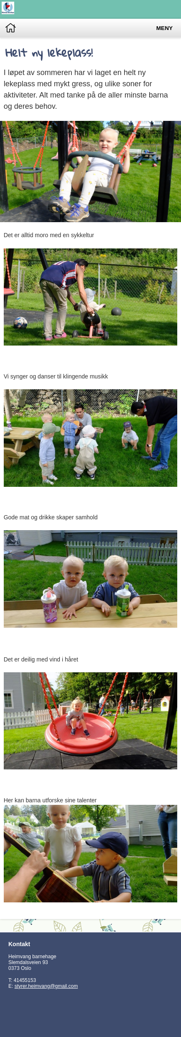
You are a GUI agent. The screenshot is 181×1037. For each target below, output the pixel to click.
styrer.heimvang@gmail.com (46, 986)
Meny (164, 28)
